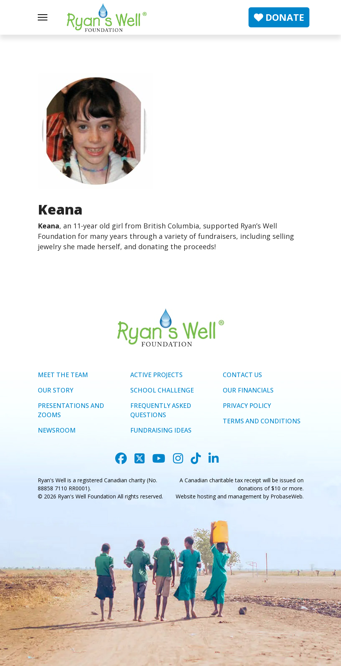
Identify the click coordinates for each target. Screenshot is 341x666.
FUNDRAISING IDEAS (160, 430)
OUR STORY (55, 390)
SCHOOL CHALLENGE (162, 390)
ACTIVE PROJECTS (156, 375)
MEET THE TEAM (63, 375)
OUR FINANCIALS (248, 390)
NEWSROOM (57, 430)
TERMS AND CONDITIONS (262, 421)
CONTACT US (242, 375)
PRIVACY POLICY (247, 405)
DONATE (279, 17)
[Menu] (42, 17)
